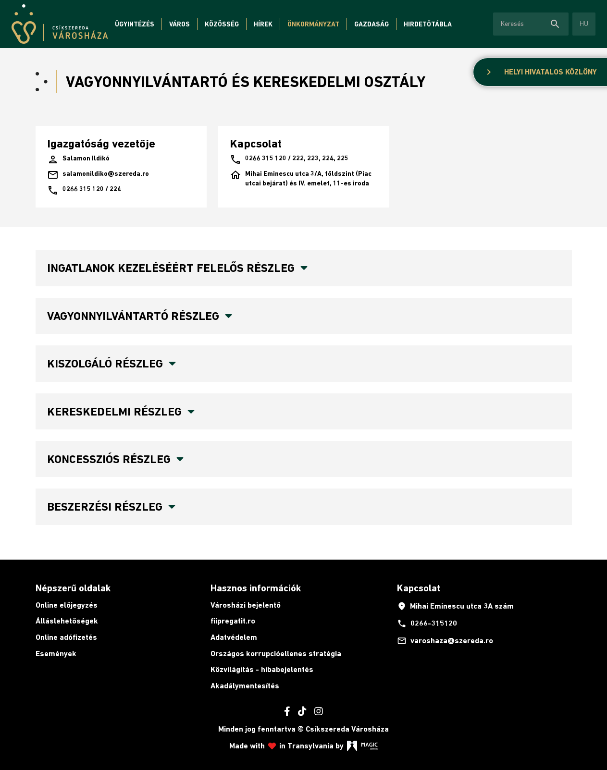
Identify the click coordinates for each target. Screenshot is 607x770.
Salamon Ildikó (78, 159)
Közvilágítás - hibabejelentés (262, 669)
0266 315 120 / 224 (84, 190)
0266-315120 (427, 623)
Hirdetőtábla (428, 24)
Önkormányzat (313, 24)
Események (56, 653)
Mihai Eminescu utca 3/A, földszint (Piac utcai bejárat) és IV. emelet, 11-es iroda (301, 178)
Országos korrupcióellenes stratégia (276, 653)
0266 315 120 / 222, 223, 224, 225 (289, 159)
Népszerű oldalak (73, 588)
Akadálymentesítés (245, 685)
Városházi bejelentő (246, 605)
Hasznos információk (256, 588)
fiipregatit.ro (233, 620)
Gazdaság (371, 24)
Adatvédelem (234, 637)
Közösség (222, 24)
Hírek (263, 24)
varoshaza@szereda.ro (445, 641)
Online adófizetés (66, 637)
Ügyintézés (134, 24)
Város (179, 24)
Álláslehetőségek (67, 620)
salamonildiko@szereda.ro (98, 175)
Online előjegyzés (67, 605)
